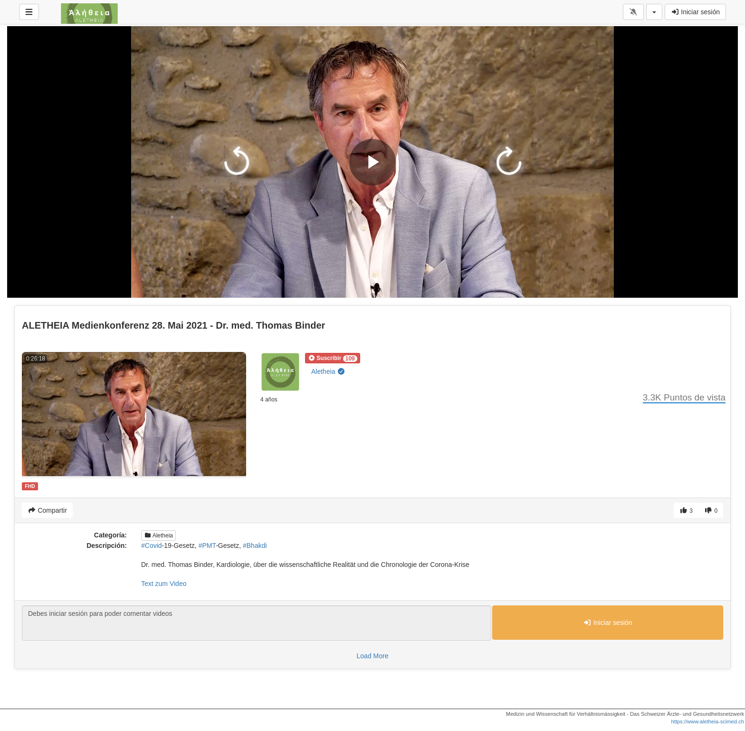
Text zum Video (163, 583)
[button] (332, 358)
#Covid (151, 545)
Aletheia (328, 371)
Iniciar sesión (695, 12)
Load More (373, 656)
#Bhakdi (255, 545)
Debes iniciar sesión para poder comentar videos (256, 623)
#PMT (207, 545)
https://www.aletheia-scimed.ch (707, 721)
